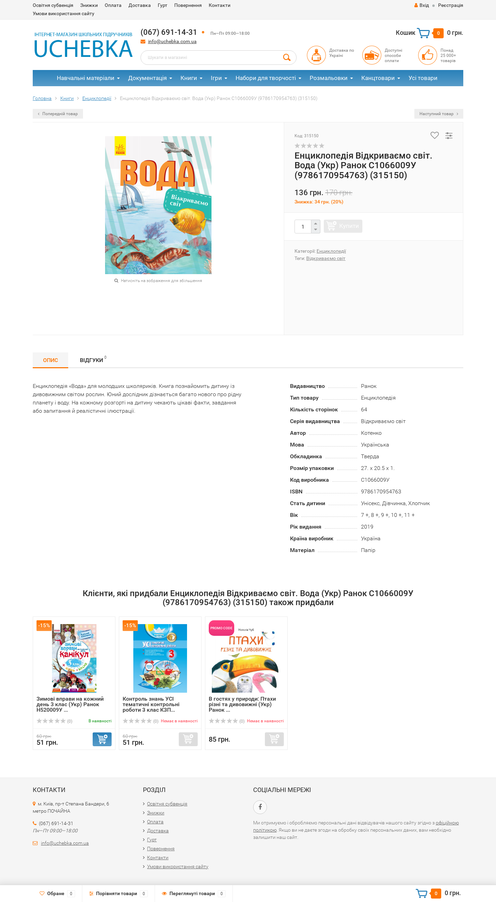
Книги (188, 77)
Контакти (219, 5)
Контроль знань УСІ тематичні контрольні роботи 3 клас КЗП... (151, 704)
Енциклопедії (331, 251)
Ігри (216, 77)
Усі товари (423, 77)
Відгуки (93, 359)
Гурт (162, 5)
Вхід (421, 5)
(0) (54, 721)
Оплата (113, 5)
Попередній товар (58, 113)
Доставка (139, 5)
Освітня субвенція (53, 5)
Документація (147, 77)
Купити (349, 225)
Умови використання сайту (63, 13)
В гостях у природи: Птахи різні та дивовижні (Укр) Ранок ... (242, 704)
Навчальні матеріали (85, 77)
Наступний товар (439, 113)
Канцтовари (378, 77)
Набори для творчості (266, 77)
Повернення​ (188, 5)
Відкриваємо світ (325, 258)
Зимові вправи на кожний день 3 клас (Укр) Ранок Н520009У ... (70, 704)
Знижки (89, 5)
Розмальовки (329, 77)
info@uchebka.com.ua (172, 41)
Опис (50, 360)
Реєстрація (450, 5)
